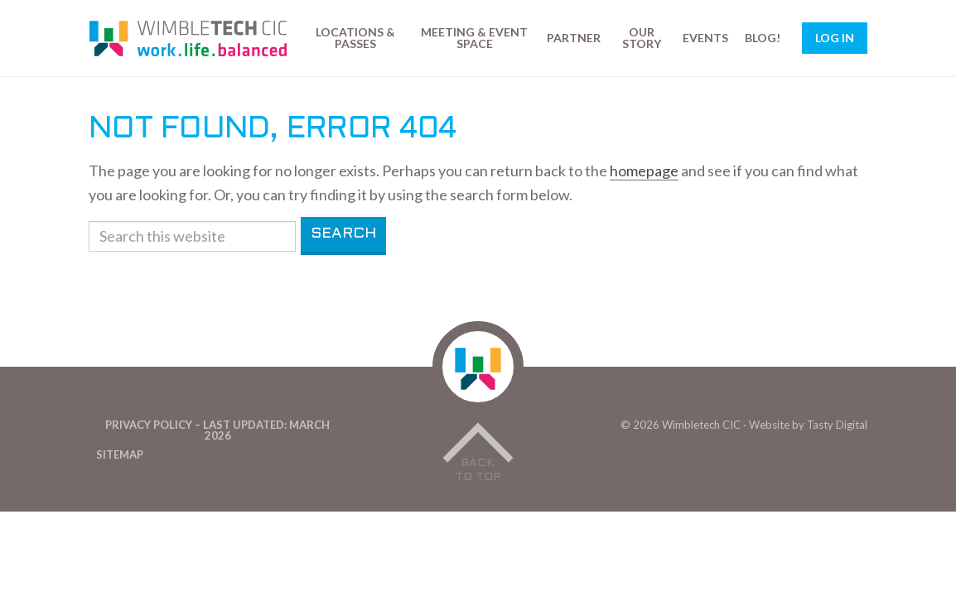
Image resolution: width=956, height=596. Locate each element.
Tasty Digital (837, 424)
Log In (834, 38)
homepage (644, 170)
